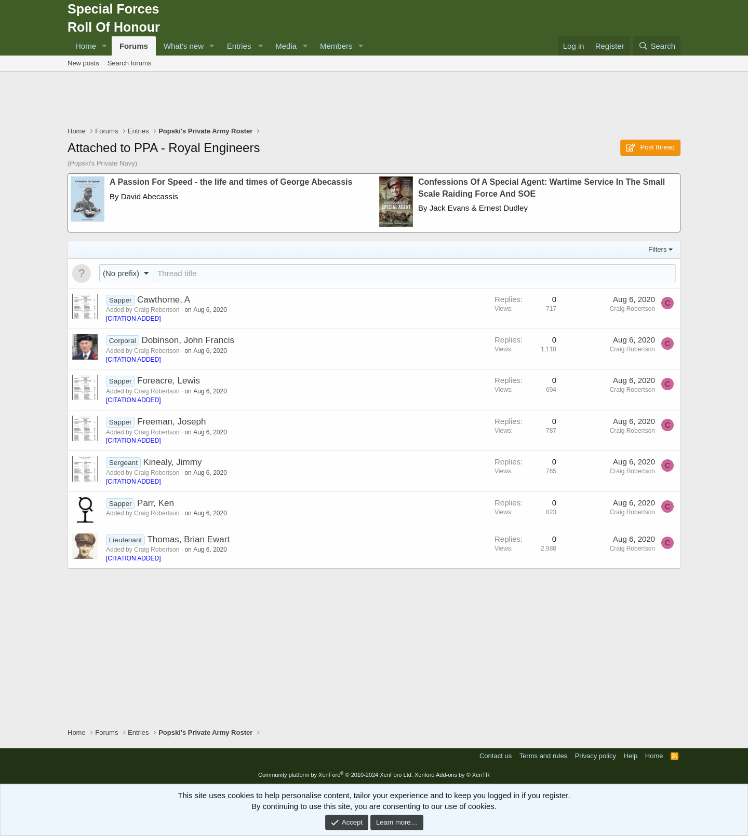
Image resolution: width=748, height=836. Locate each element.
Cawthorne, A (163, 300)
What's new (184, 46)
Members (336, 46)
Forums (133, 46)
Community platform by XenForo (335, 775)
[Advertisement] (374, 100)
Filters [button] (657, 249)
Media (286, 46)
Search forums (130, 63)
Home (85, 46)
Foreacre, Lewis (168, 381)
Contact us (495, 756)
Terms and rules (543, 756)
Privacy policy (595, 756)
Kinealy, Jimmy (172, 462)
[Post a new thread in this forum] (415, 273)
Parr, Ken (155, 503)
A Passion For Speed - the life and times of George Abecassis (231, 181)
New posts (83, 63)
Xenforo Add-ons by (452, 775)
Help (631, 756)
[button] (104, 46)
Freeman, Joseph (171, 422)
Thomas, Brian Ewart (188, 539)
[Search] (656, 46)
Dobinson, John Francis (187, 340)
